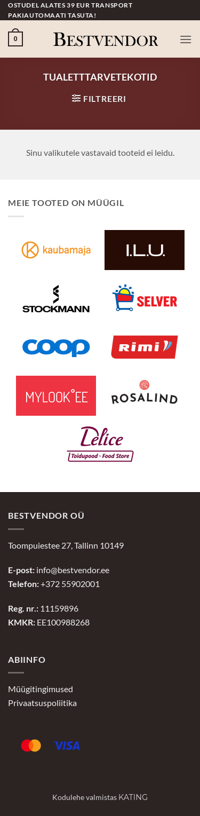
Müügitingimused (40, 689)
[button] (15, 39)
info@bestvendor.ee (72, 570)
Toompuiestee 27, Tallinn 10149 (66, 545)
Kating (133, 797)
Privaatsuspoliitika (42, 703)
